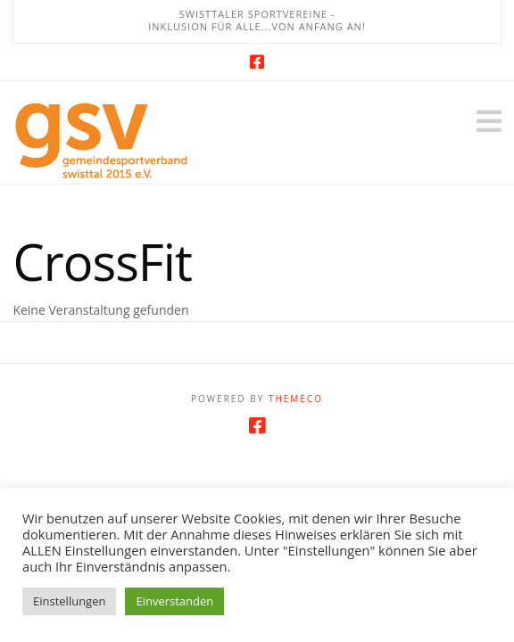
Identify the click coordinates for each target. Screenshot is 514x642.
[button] (489, 121)
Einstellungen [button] (69, 601)
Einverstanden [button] (174, 601)
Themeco (296, 398)
